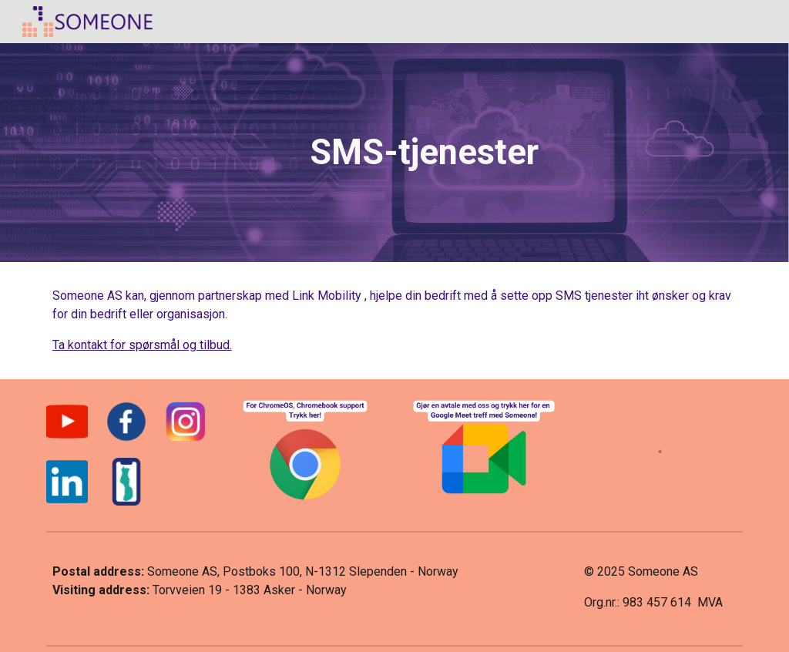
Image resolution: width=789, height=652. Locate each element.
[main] (424, 153)
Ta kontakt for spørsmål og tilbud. (142, 345)
